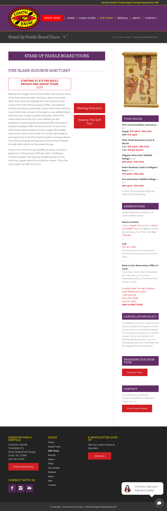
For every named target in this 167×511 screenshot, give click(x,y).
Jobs (50, 480)
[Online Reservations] (23, 466)
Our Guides (54, 467)
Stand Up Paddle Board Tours (34, 37)
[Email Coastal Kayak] (137, 408)
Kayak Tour (136, 225)
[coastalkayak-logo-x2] (24, 18)
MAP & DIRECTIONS (132, 304)
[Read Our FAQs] (134, 372)
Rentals (52, 455)
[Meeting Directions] (89, 108)
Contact (52, 484)
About (51, 459)
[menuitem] (52, 18)
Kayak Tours (54, 446)
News (51, 476)
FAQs (50, 463)
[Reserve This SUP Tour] (89, 121)
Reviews (52, 471)
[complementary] (143, 492)
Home (51, 442)
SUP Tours (53, 450)
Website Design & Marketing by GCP (101, 506)
